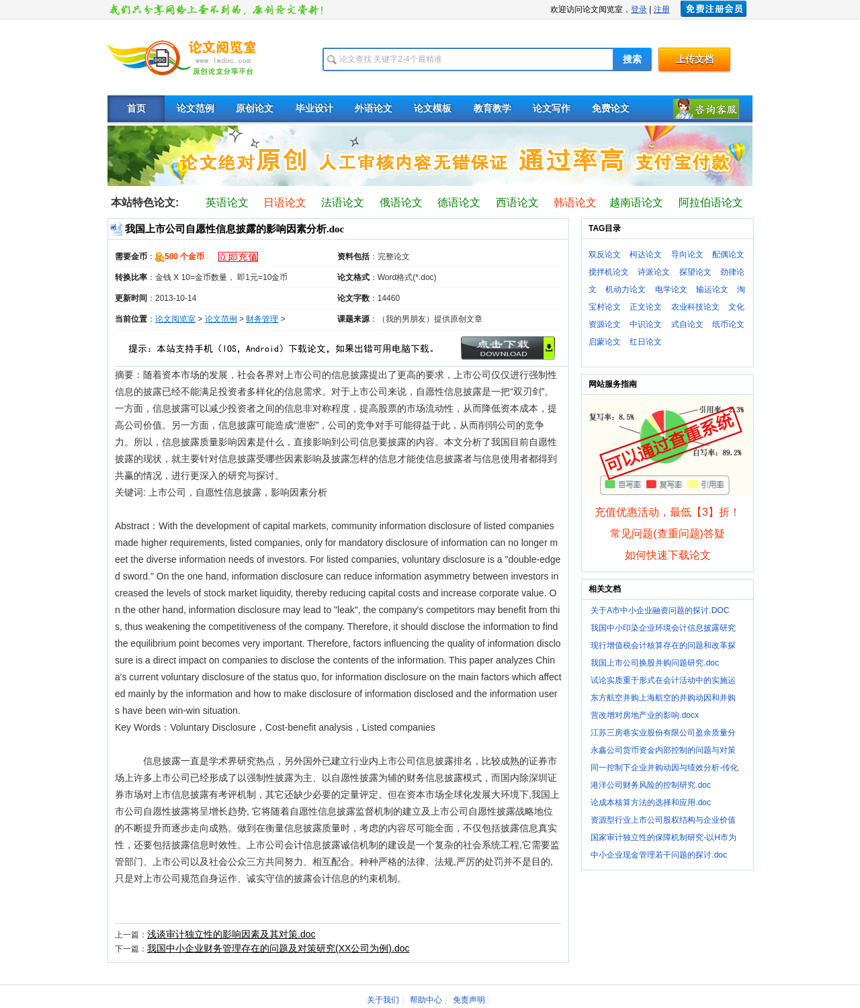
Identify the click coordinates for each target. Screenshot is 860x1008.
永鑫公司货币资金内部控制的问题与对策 (663, 750)
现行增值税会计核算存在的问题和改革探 (663, 645)
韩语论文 (575, 202)
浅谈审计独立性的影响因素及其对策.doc (231, 934)
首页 (136, 108)
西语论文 (517, 202)
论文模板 (433, 108)
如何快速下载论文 (668, 555)
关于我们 (383, 1000)
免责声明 (469, 1000)
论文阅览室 (175, 319)
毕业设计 (314, 108)
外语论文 (373, 108)
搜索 (632, 59)
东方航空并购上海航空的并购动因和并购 (663, 697)
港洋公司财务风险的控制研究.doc (651, 785)
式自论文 (687, 324)
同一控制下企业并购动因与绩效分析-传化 (664, 767)
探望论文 (695, 272)
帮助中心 (426, 1000)
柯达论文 (646, 254)
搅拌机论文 (609, 272)
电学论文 (671, 289)
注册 (662, 9)
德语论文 (458, 202)
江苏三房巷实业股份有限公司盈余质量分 (663, 732)
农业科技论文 (695, 307)
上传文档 (695, 59)
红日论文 (646, 342)
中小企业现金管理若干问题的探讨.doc (659, 855)
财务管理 (262, 319)
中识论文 (646, 324)
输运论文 (712, 289)
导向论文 (687, 254)
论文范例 (195, 108)
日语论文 (284, 202)
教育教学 (492, 108)
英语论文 (227, 202)
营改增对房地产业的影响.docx (645, 715)
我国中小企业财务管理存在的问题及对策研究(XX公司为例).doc (278, 948)
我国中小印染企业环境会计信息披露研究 (663, 628)
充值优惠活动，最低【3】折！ (667, 512)
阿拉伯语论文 (711, 202)
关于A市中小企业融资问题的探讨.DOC (660, 610)
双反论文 (605, 254)
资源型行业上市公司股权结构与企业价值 (663, 820)
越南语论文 (636, 202)
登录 (639, 9)
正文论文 (646, 307)
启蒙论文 (605, 342)
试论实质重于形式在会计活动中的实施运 (663, 680)
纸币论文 (728, 324)
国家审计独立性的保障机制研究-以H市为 (663, 837)
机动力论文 (625, 289)
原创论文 (254, 108)
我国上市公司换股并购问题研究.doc (655, 663)
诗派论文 (654, 272)
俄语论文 (401, 202)
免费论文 (611, 108)
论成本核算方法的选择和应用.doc (651, 802)
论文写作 (551, 108)
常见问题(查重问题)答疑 (667, 533)
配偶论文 (728, 254)
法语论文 (342, 202)
